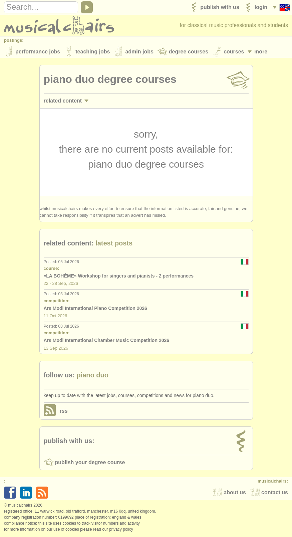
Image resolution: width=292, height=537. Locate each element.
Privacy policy (121, 530)
